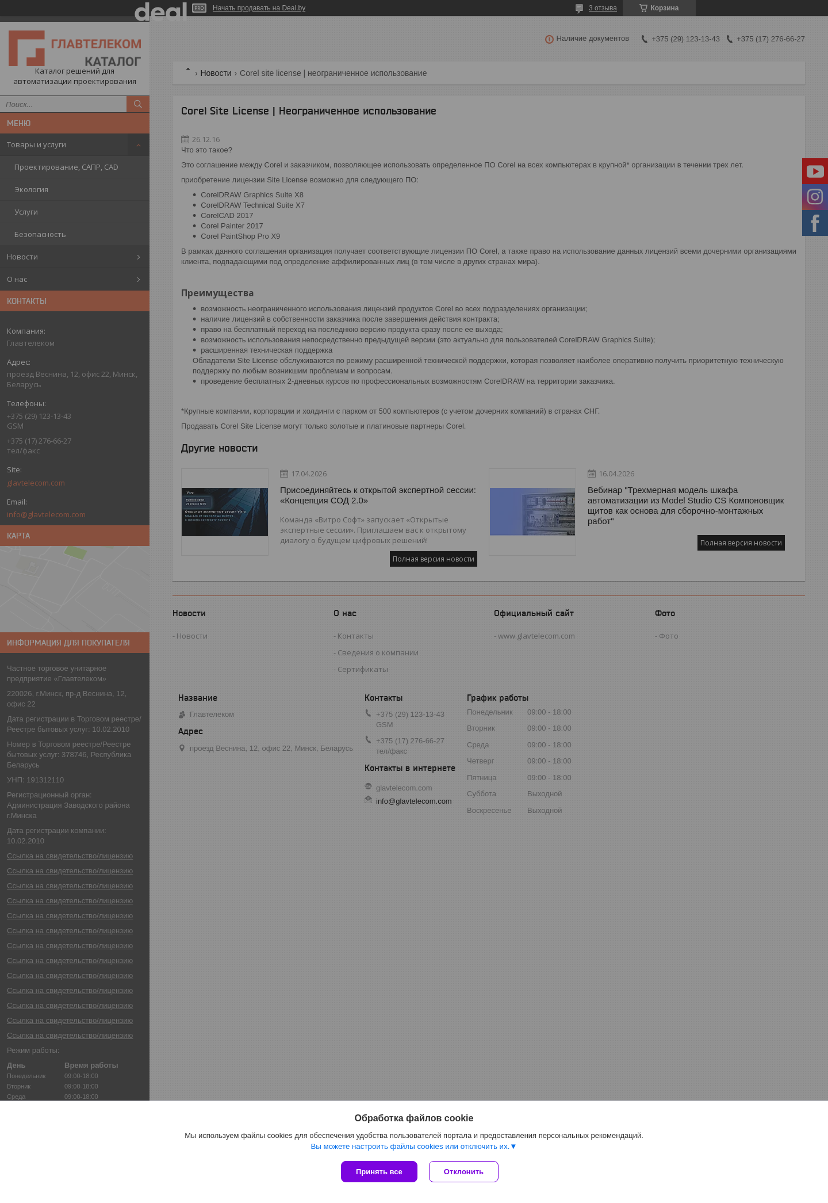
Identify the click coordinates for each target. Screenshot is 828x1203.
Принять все (379, 1171)
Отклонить (464, 1171)
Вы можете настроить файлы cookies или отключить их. (409, 1146)
